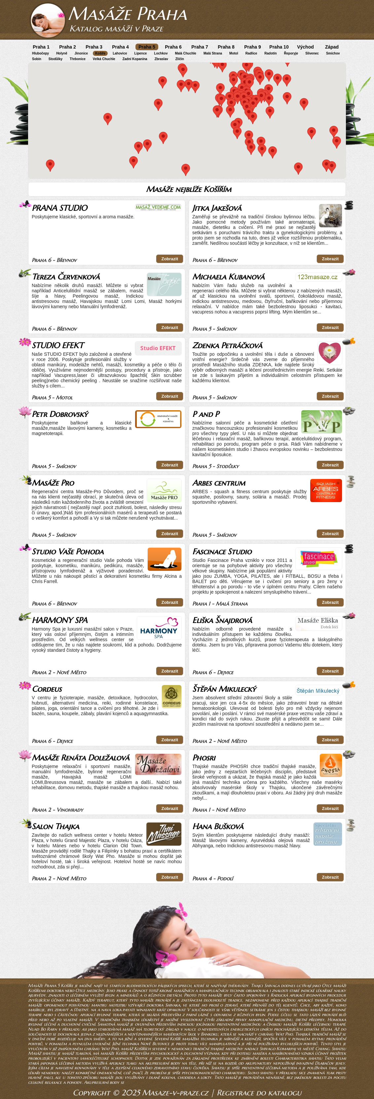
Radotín (270, 53)
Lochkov (161, 53)
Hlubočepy (40, 53)
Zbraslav (161, 59)
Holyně (61, 53)
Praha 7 (199, 47)
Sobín (36, 59)
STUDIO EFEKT (57, 345)
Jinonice (81, 53)
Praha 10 (278, 47)
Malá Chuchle (185, 53)
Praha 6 (173, 47)
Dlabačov (324, 1063)
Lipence (140, 53)
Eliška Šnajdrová (222, 620)
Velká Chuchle (104, 59)
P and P (205, 414)
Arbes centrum (218, 483)
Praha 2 (67, 47)
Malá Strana (213, 53)
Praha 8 (226, 47)
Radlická (279, 995)
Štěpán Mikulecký (224, 689)
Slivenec (312, 53)
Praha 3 (94, 47)
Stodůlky (55, 59)
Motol (233, 53)
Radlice (251, 53)
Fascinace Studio (221, 552)
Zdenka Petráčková (227, 345)
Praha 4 (120, 47)
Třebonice (78, 59)
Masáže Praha (127, 13)
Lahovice (120, 53)
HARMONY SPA (59, 620)
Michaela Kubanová (228, 277)
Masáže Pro (53, 483)
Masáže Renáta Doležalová (80, 758)
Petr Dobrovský (60, 414)
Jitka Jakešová (216, 208)
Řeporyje (291, 53)
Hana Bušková (217, 826)
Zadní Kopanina (135, 59)
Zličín (179, 59)
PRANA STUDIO (59, 208)
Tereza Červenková (65, 277)
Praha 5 (146, 47)
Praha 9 (252, 47)
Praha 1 (41, 47)
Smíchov (333, 53)
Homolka (336, 1019)
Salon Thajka (55, 826)
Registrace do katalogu (259, 1093)
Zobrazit (169, 258)
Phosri (203, 758)
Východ (305, 47)
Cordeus (46, 689)
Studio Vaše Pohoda (67, 552)
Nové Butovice (154, 1043)
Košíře (100, 53)
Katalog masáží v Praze (116, 28)
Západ (332, 47)
